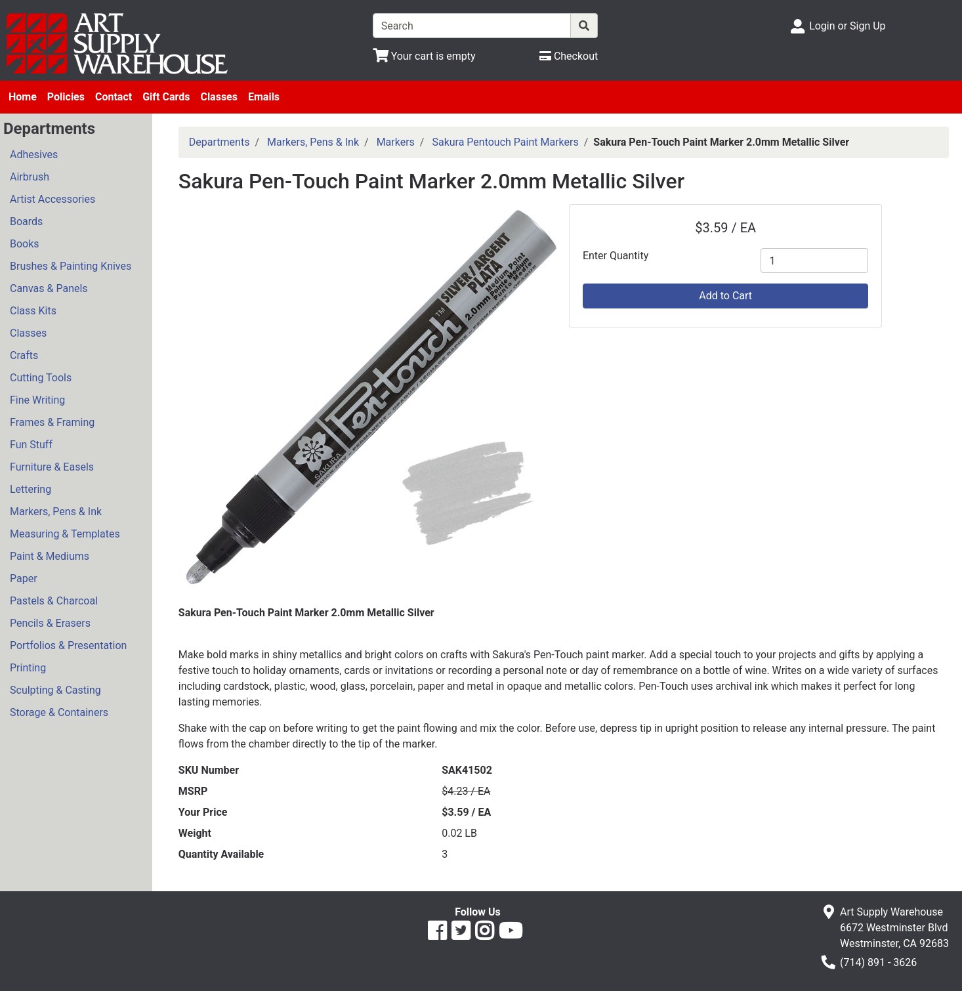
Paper (23, 578)
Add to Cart (725, 295)
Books (24, 244)
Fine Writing (37, 400)
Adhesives (34, 154)
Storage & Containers (59, 712)
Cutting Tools (41, 377)
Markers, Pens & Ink (56, 511)
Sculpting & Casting (55, 690)
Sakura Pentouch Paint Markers (505, 142)
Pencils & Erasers (50, 623)
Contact (113, 97)
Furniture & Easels (52, 467)
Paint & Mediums (49, 556)
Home (23, 97)
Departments (219, 142)
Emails (264, 97)
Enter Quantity (615, 255)
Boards (26, 221)
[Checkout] (568, 56)
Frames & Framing (52, 422)
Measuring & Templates (65, 534)
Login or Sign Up (847, 26)
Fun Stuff (31, 444)
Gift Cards (166, 97)
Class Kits (33, 311)
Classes (219, 97)
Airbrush (29, 177)
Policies (66, 97)
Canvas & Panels (49, 288)
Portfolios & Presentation (68, 645)
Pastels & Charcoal (54, 601)
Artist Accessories (52, 199)
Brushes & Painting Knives (70, 266)
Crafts (24, 355)
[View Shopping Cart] (424, 56)
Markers (396, 142)
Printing (28, 668)
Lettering (30, 489)
